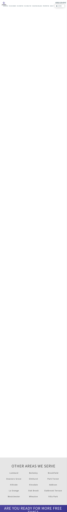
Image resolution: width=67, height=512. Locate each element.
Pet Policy (47, 491)
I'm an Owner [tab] (47, 67)
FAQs (45, 488)
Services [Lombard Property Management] (5, 6)
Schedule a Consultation (33, 38)
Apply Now (47, 486)
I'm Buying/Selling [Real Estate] (37, 6)
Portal (19, 483)
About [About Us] (52, 6)
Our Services (21, 507)
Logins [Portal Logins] (59, 6)
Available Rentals (48, 483)
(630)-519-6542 (60, 3)
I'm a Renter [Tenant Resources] (20, 6)
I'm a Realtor (27, 6)
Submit (61, 100)
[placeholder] (53, 73)
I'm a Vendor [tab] (47, 69)
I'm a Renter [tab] (57, 67)
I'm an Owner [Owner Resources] (12, 6)
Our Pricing (21, 509)
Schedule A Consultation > (33, 468)
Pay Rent (20, 486)
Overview (29, 48)
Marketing (37, 48)
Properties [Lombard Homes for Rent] (46, 6)
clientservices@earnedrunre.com (10, 497)
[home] (4, 3)
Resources (21, 488)
